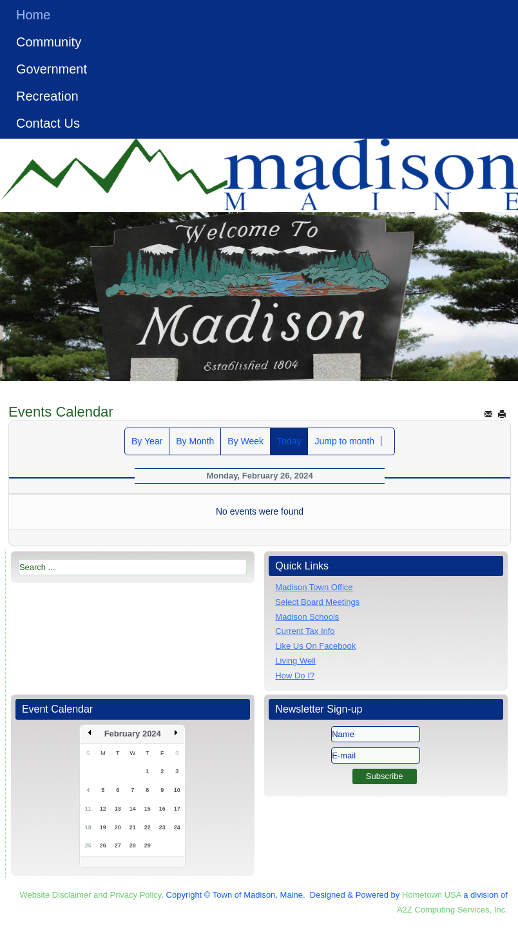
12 (103, 808)
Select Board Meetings (317, 602)
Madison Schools (307, 617)
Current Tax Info (304, 631)
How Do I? (294, 675)
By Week (245, 441)
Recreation (47, 96)
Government (51, 69)
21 (133, 827)
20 (118, 827)
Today (289, 441)
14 (133, 808)
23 (162, 827)
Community (48, 42)
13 (118, 808)
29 (147, 845)
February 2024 (132, 733)
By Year (146, 441)
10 (177, 790)
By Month (195, 441)
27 (118, 845)
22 (147, 827)
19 (103, 827)
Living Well (295, 661)
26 (103, 845)
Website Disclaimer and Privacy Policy (90, 895)
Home (33, 15)
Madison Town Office (313, 587)
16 (162, 808)
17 (177, 808)
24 (177, 827)
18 (88, 827)
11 (88, 808)
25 (88, 845)
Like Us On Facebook (315, 646)
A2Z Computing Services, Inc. (452, 909)
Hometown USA (431, 895)
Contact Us (48, 123)
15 (147, 808)
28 (133, 845)
